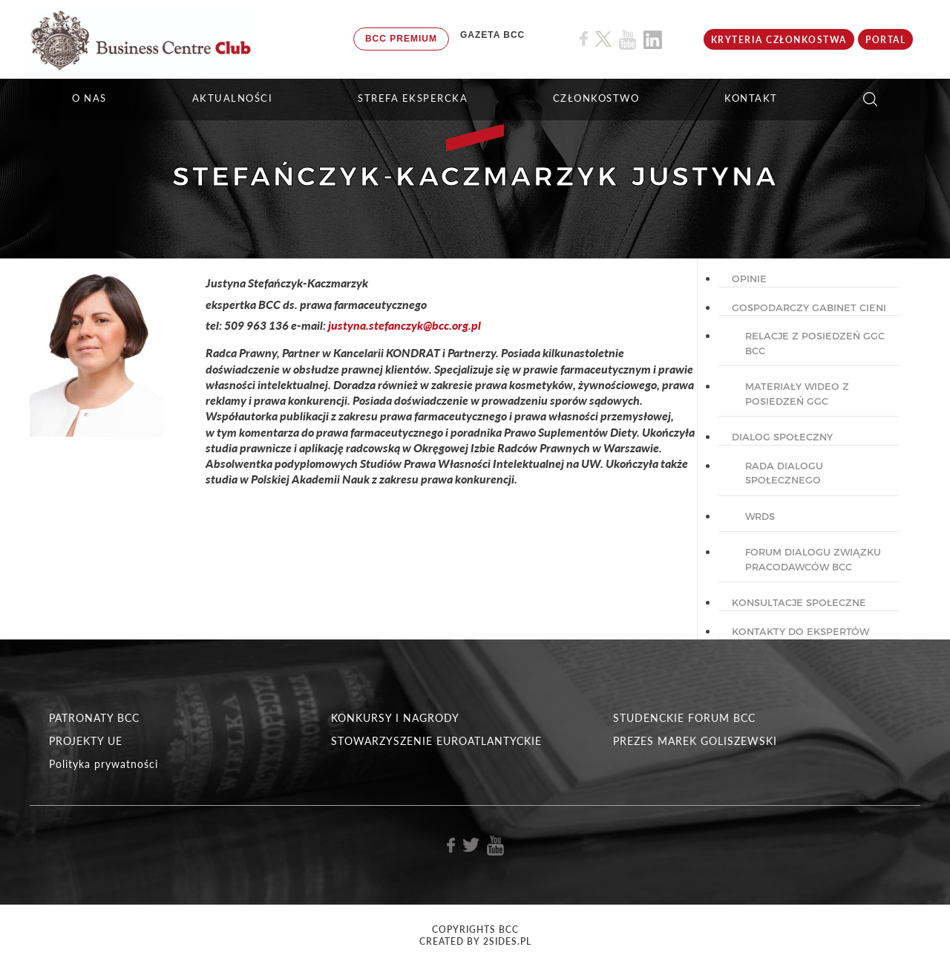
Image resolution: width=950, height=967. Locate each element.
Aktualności (232, 98)
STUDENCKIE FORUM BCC (684, 718)
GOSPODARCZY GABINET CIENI (809, 307)
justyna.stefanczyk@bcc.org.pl (404, 325)
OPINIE (749, 278)
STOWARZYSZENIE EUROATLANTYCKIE (436, 741)
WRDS (760, 516)
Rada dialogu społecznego (784, 473)
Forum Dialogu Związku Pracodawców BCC (813, 559)
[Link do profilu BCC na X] (603, 39)
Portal (885, 39)
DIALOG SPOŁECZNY (782, 437)
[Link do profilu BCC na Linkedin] (653, 39)
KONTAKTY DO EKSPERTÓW (800, 631)
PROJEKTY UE (85, 741)
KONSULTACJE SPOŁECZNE (799, 602)
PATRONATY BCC (94, 718)
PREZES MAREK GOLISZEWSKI (695, 741)
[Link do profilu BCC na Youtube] (627, 40)
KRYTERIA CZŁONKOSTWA (779, 39)
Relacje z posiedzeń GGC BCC (815, 343)
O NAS (89, 98)
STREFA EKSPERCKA (413, 98)
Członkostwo (596, 98)
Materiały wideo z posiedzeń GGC (797, 393)
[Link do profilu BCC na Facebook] (584, 39)
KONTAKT (751, 98)
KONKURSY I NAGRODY (395, 718)
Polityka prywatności (103, 764)
